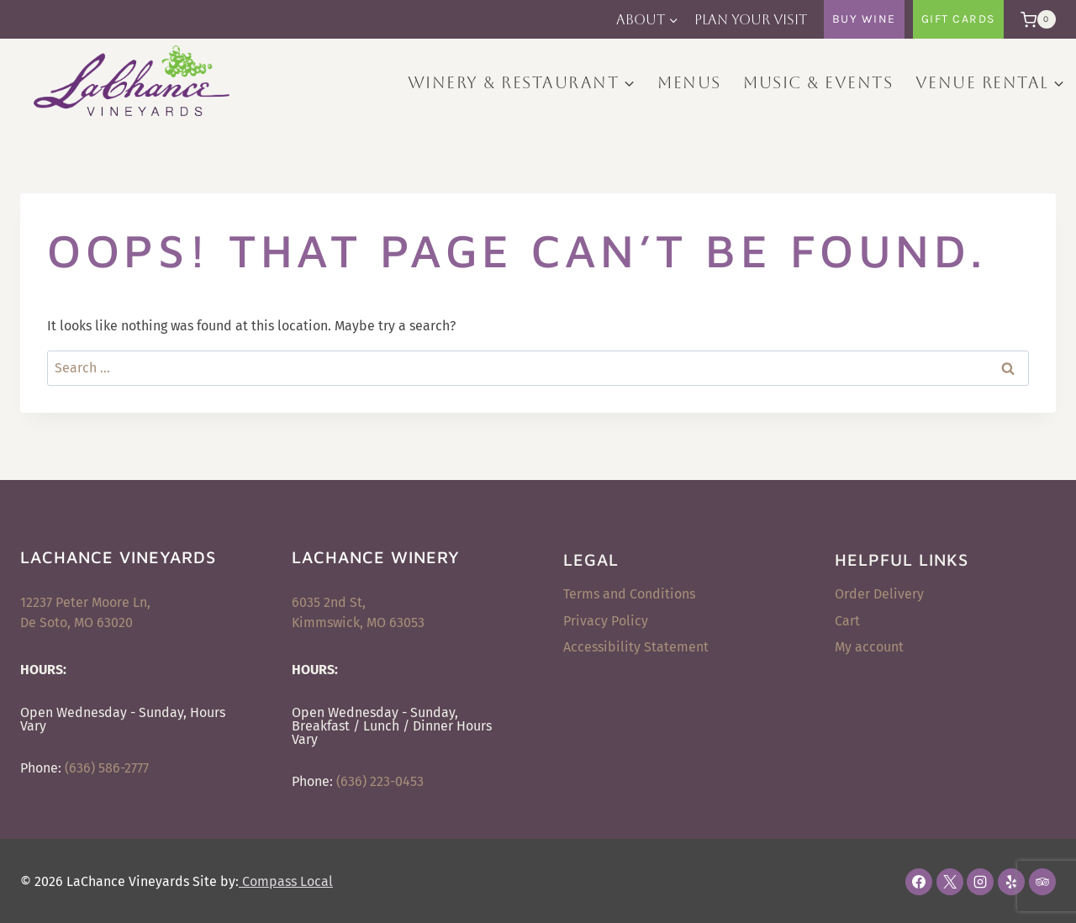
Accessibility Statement (636, 647)
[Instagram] (980, 881)
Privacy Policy (605, 621)
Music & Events (818, 82)
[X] (949, 881)
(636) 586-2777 (107, 768)
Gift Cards (958, 19)
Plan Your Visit (750, 20)
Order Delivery (879, 594)
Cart (847, 621)
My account (869, 647)
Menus (689, 82)
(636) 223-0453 (380, 781)
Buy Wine (864, 19)
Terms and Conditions (629, 594)
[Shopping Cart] (1034, 19)
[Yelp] (1011, 881)
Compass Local (286, 881)
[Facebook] (918, 881)
